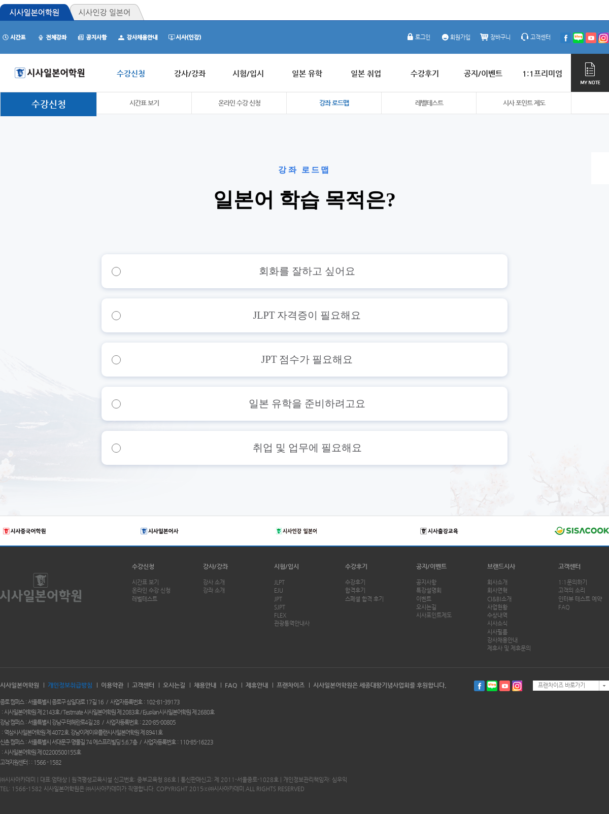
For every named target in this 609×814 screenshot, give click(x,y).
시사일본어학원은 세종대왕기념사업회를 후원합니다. (380, 685)
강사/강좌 (215, 566)
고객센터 (535, 37)
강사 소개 (214, 582)
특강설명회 (429, 590)
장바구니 (495, 37)
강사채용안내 (502, 640)
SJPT (279, 607)
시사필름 (497, 632)
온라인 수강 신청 (239, 103)
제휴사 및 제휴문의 (509, 648)
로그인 (417, 37)
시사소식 (497, 623)
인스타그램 (517, 686)
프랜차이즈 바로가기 (561, 685)
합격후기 (355, 590)
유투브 (504, 686)
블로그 (492, 686)
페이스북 (479, 686)
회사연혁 (497, 590)
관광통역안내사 (292, 623)
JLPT (279, 582)
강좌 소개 (214, 590)
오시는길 (426, 607)
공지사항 (426, 582)
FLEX (280, 615)
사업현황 (497, 607)
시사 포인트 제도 (524, 103)
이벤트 (423, 599)
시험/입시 (286, 566)
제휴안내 (257, 685)
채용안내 (205, 685)
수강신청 (48, 103)
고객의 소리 (571, 590)
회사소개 (497, 582)
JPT (278, 599)
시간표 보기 (144, 103)
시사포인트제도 (434, 615)
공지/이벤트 (431, 566)
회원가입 (455, 37)
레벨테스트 (429, 103)
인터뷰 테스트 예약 (580, 599)
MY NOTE (590, 73)
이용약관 (112, 685)
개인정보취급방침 (70, 685)
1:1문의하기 (572, 582)
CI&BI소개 (499, 599)
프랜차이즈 (290, 685)
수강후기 (356, 566)
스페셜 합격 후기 (364, 599)
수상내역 (497, 615)
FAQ (564, 607)
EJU (278, 590)
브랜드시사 (501, 566)
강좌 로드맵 (334, 103)
